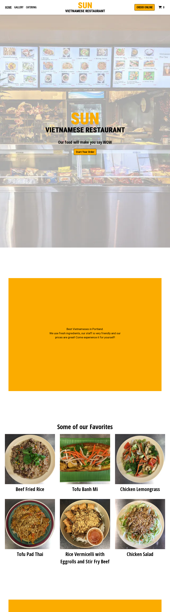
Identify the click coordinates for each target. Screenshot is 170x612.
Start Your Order (85, 152)
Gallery (18, 7)
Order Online (145, 7)
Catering (31, 7)
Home (8, 7)
